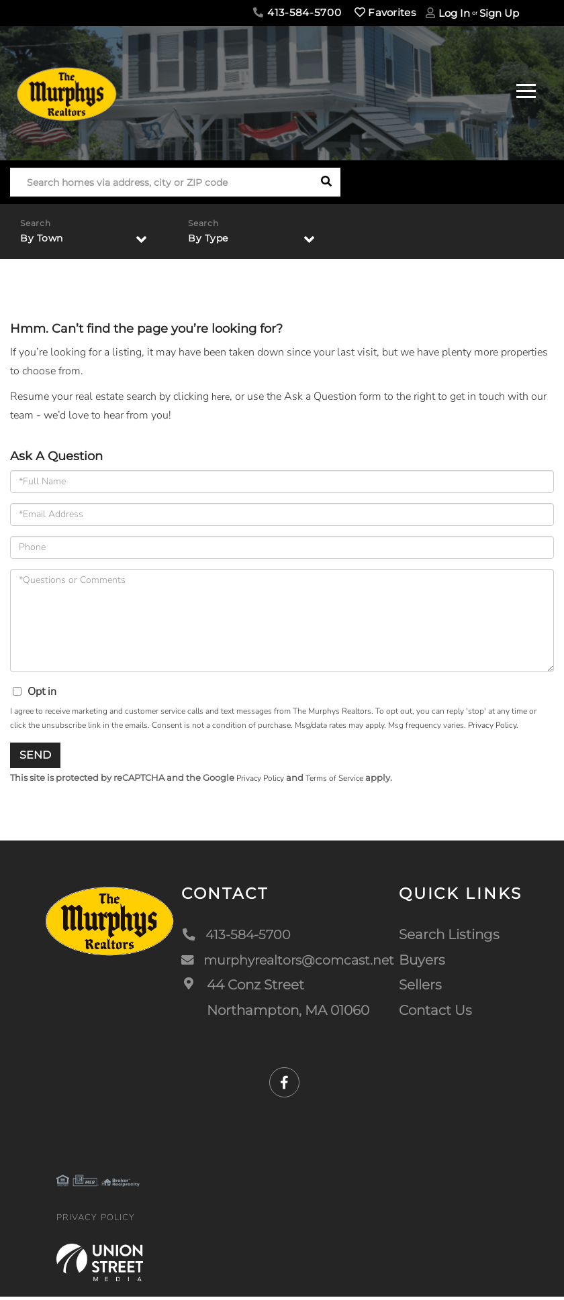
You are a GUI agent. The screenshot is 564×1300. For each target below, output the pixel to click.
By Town (44, 239)
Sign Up (499, 13)
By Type (211, 239)
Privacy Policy (492, 727)
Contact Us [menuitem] (436, 1013)
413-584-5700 (297, 12)
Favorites (385, 12)
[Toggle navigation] (526, 89)
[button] (326, 182)
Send (35, 757)
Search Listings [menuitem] (450, 938)
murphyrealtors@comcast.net (287, 963)
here (221, 398)
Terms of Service (343, 781)
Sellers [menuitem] (421, 988)
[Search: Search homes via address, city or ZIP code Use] (161, 182)
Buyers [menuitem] (423, 963)
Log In (454, 13)
